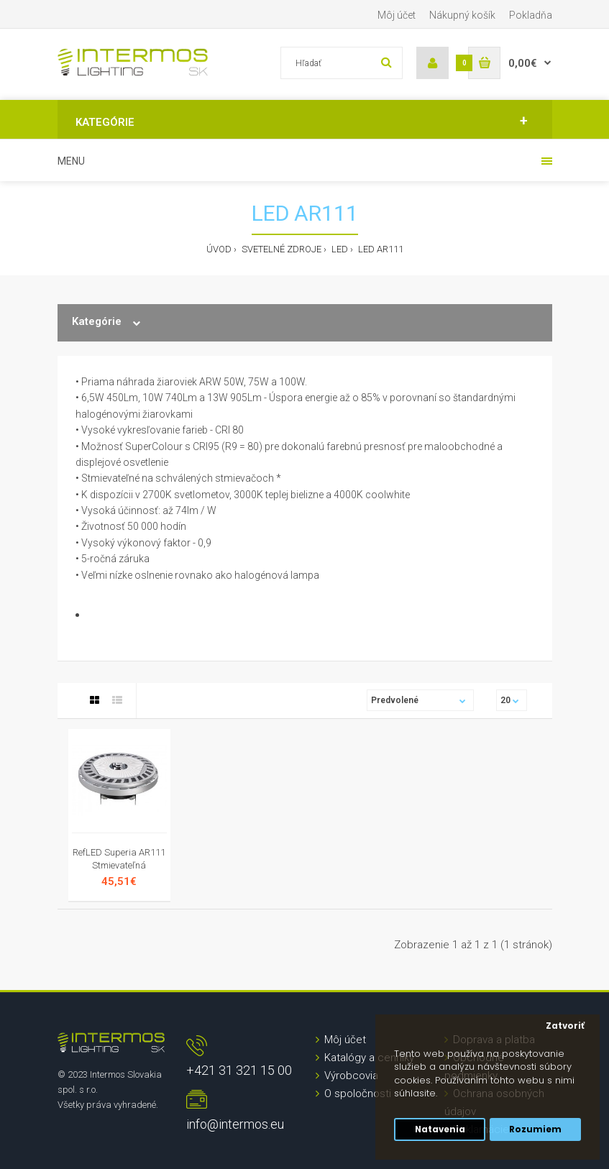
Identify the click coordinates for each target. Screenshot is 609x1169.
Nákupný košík (462, 15)
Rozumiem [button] (535, 1129)
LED (338, 249)
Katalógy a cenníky (369, 1057)
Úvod (219, 249)
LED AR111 (379, 249)
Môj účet (396, 15)
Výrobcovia (351, 1075)
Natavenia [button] (440, 1129)
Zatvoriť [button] (565, 1026)
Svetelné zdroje (280, 249)
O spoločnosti (357, 1093)
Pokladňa (530, 15)
